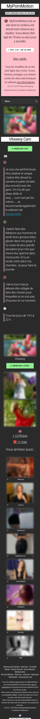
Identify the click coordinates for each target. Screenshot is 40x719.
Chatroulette (13, 677)
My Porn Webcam (7, 674)
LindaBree (20, 607)
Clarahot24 (21, 530)
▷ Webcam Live (20, 149)
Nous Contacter (29, 669)
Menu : (7, 101)
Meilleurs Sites (20, 672)
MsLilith (21, 632)
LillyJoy (20, 505)
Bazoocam (35, 674)
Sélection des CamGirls (11, 667)
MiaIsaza (21, 479)
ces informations (26, 82)
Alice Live (18, 674)
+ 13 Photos (20, 435)
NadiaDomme (20, 556)
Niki (20, 658)
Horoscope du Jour (25, 677)
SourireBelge (20, 581)
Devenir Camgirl (16, 669)
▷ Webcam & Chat (20, 366)
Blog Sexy (24, 667)
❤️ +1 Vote (20, 442)
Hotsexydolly (13, 214)
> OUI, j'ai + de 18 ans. (20, 50)
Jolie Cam (26, 674)
